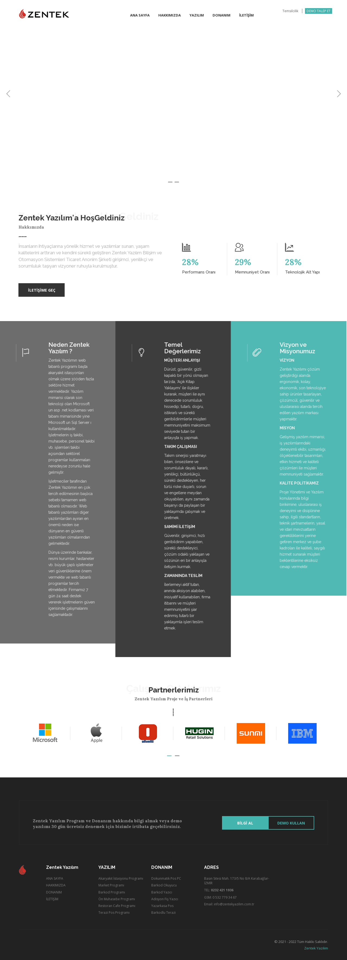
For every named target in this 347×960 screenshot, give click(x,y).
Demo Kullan (291, 823)
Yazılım (196, 15)
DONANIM (54, 892)
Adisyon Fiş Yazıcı (164, 899)
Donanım (221, 15)
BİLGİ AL (245, 823)
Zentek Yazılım (316, 948)
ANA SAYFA (54, 878)
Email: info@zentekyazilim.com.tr (229, 904)
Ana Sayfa (140, 15)
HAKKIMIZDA (56, 885)
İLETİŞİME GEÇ (39, 290)
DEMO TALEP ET (318, 11)
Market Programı (111, 885)
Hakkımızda (169, 15)
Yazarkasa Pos (162, 905)
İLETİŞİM (52, 899)
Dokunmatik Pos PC (166, 878)
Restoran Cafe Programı (116, 905)
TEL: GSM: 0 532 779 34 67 (220, 894)
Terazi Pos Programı (114, 912)
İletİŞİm (246, 15)
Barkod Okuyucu (164, 885)
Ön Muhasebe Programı (116, 899)
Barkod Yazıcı (161, 892)
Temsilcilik (290, 11)
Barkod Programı (111, 892)
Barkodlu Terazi (163, 912)
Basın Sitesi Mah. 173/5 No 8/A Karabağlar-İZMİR (236, 880)
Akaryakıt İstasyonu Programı (120, 878)
